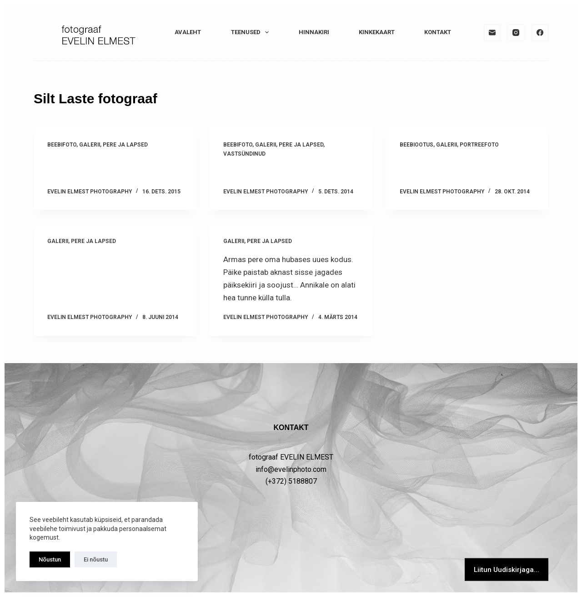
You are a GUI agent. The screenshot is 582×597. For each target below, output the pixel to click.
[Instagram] (516, 32)
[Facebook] (540, 32)
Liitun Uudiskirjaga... (506, 570)
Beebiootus (416, 145)
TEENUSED (252, 32)
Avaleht (188, 32)
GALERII (89, 145)
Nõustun (50, 559)
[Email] (492, 32)
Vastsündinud (244, 154)
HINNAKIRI (314, 32)
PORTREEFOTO (479, 145)
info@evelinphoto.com (291, 469)
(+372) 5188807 (291, 481)
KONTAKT (437, 32)
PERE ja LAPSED (125, 145)
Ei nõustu (96, 559)
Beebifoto (61, 145)
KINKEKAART (377, 32)
